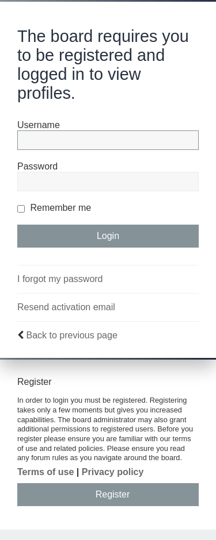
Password (37, 166)
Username (38, 125)
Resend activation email (66, 307)
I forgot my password (60, 279)
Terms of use (45, 472)
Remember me (54, 208)
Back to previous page (71, 335)
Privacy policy (113, 472)
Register (113, 494)
